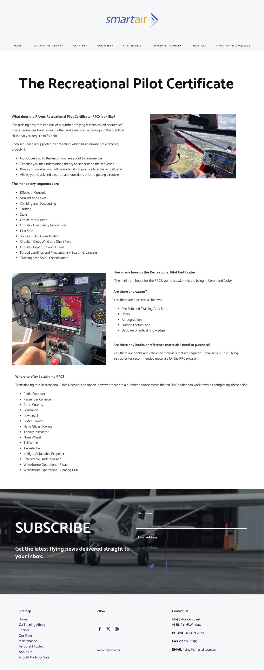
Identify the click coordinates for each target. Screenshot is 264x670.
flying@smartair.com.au (199, 649)
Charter (79, 46)
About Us (198, 46)
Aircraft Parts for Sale (233, 46)
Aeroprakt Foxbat (166, 46)
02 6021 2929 (194, 633)
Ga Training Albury (47, 46)
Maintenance (132, 46)
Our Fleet (104, 46)
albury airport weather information (116, 664)
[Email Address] (191, 547)
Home (18, 46)
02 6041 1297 (189, 641)
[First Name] (191, 523)
